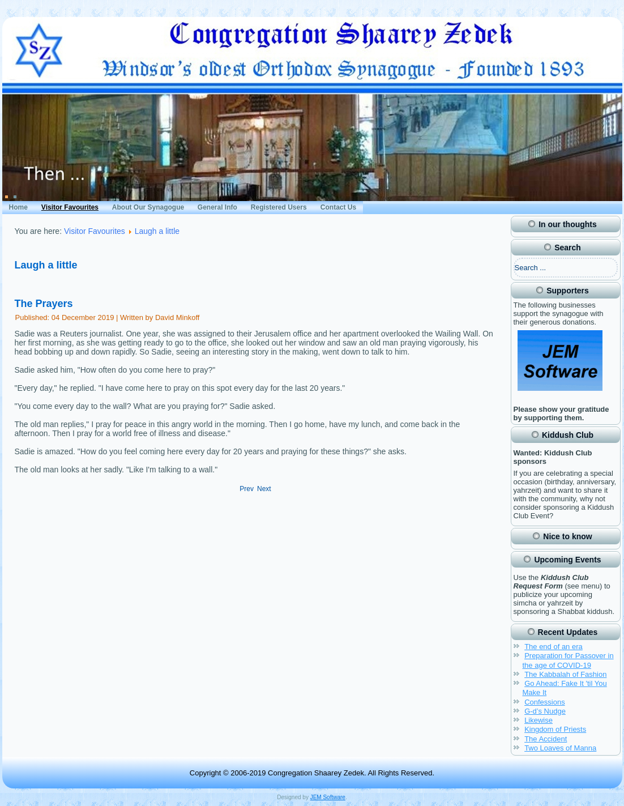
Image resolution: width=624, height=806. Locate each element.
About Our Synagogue (148, 207)
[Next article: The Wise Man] (264, 489)
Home (18, 207)
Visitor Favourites (70, 207)
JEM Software (327, 797)
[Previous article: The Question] (246, 489)
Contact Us (338, 207)
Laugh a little (157, 231)
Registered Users (279, 207)
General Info (217, 207)
